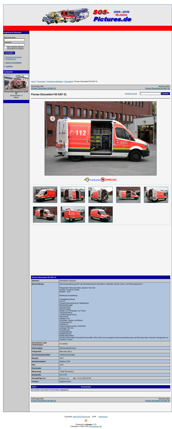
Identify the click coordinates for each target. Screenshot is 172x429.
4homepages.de (95, 426)
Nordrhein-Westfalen (55, 81)
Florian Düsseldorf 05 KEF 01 (44, 88)
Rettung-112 (64, 378)
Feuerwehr (41, 81)
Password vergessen (13, 57)
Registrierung (10, 59)
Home (33, 81)
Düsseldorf (69, 81)
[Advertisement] (16, 153)
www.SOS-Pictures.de (81, 417)
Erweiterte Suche (131, 94)
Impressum (103, 417)
